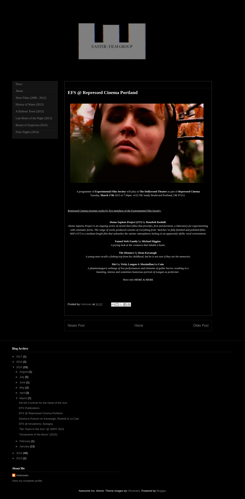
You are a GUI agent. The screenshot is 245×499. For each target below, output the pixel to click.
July (22, 377)
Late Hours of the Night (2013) (34, 118)
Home (139, 325)
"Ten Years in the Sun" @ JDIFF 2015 (41, 429)
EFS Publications (29, 408)
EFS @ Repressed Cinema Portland (40, 413)
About (19, 91)
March (24, 398)
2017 (19, 356)
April (23, 392)
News (19, 84)
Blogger (161, 490)
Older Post (201, 325)
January (25, 446)
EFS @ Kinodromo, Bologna (36, 423)
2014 (19, 453)
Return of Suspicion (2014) (32, 125)
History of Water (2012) (30, 104)
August (24, 371)
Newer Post (76, 325)
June (23, 382)
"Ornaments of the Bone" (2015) (38, 434)
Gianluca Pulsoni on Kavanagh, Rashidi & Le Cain (49, 418)
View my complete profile (27, 480)
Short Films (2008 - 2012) (31, 97)
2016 (19, 361)
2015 (19, 367)
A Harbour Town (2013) (30, 111)
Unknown (22, 475)
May (22, 387)
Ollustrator (134, 490)
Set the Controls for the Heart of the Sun (43, 402)
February (25, 441)
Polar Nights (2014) (27, 132)
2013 (19, 458)
